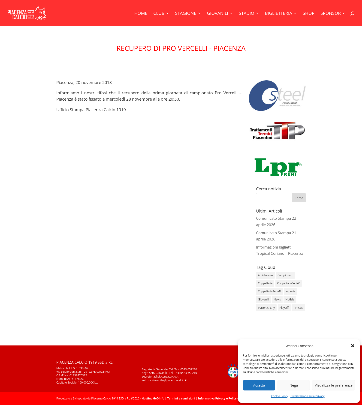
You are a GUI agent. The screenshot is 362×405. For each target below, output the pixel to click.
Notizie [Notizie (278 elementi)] (289, 299)
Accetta (259, 385)
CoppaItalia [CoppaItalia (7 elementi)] (265, 283)
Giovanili (217, 14)
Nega (294, 385)
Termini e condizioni (181, 398)
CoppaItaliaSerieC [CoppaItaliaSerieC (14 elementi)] (288, 283)
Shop (308, 14)
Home (140, 14)
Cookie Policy (279, 396)
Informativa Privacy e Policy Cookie (222, 398)
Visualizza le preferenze (334, 385)
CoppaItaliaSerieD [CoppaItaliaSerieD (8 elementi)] (269, 291)
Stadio (246, 14)
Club (158, 14)
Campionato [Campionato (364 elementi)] (285, 275)
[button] (352, 345)
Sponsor (330, 14)
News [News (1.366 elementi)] (277, 299)
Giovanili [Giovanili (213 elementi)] (263, 299)
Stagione (185, 14)
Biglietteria (278, 14)
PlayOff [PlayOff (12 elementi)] (284, 308)
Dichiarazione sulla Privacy (307, 396)
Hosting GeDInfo (153, 398)
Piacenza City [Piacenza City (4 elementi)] (266, 308)
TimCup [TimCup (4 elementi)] (298, 308)
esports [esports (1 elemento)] (290, 291)
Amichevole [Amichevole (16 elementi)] (265, 275)
